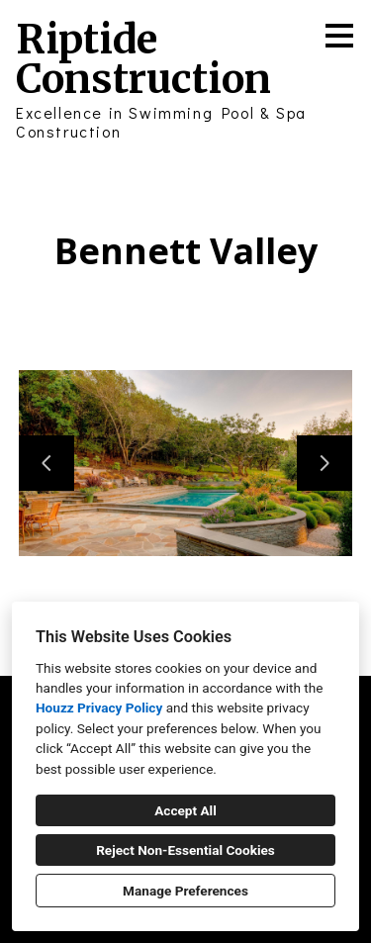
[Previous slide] (46, 463)
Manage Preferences (185, 890)
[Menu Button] (339, 35)
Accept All (185, 810)
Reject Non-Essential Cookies (185, 850)
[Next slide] (324, 463)
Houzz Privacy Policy (99, 707)
